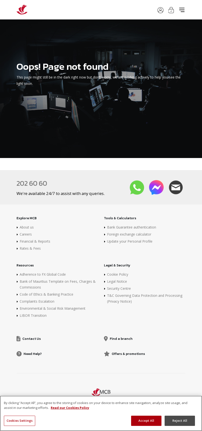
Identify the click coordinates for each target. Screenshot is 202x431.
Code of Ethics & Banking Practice (46, 294)
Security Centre (119, 288)
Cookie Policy (117, 274)
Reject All (179, 420)
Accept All (146, 420)
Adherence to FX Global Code (43, 274)
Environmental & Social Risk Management (52, 308)
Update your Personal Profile (129, 241)
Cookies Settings (20, 420)
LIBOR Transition (33, 315)
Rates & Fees (30, 248)
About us (27, 227)
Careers (26, 234)
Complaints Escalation (37, 301)
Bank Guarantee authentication (131, 227)
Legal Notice (117, 281)
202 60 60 (32, 183)
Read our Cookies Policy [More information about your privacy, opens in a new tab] (70, 407)
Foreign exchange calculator (129, 234)
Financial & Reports (35, 241)
